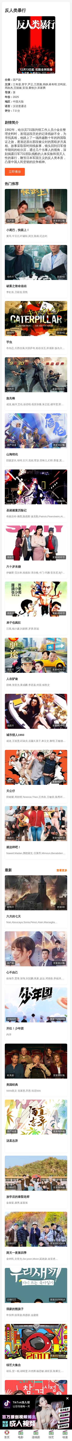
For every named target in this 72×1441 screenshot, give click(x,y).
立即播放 (15, 171)
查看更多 (61, 870)
